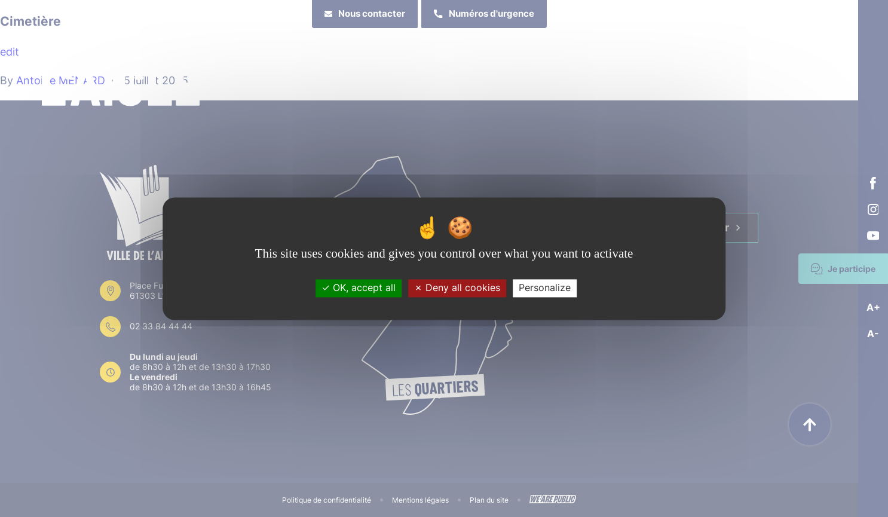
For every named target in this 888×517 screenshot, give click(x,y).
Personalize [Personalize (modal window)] (545, 288)
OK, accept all (358, 288)
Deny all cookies (457, 288)
